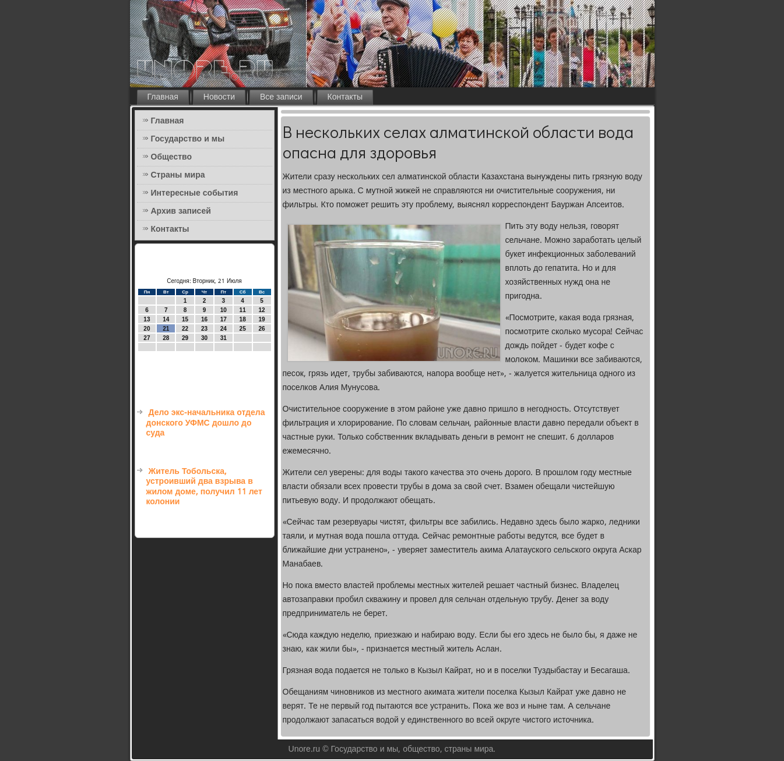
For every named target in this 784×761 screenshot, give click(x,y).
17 (223, 319)
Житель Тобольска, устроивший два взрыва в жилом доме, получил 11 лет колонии (204, 487)
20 (146, 328)
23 (204, 328)
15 (185, 319)
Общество (171, 157)
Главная (162, 97)
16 (204, 319)
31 (223, 338)
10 (223, 310)
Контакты (345, 97)
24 (223, 328)
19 (261, 319)
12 (261, 310)
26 (261, 328)
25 (243, 328)
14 (166, 319)
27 (146, 338)
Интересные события (194, 193)
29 (185, 338)
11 (243, 310)
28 (166, 338)
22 (185, 328)
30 (204, 338)
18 (243, 319)
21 (166, 328)
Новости (219, 97)
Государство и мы (188, 139)
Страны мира (178, 175)
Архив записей (181, 211)
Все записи (281, 97)
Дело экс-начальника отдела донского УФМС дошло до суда (205, 423)
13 (146, 319)
